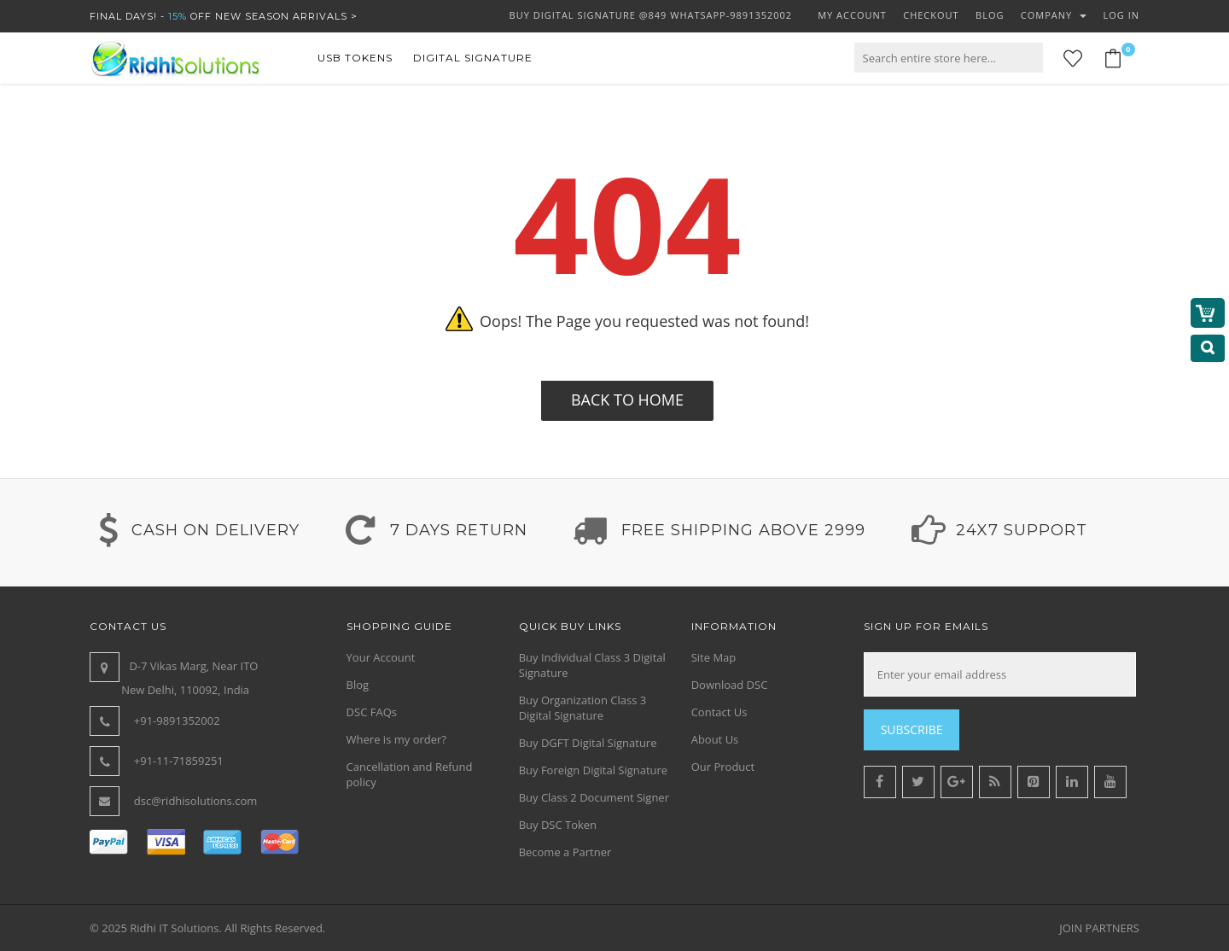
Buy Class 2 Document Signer (594, 797)
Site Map (714, 657)
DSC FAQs (372, 712)
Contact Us (719, 712)
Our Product (723, 766)
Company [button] (1053, 15)
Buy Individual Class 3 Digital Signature (592, 665)
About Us (715, 739)
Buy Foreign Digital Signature (593, 770)
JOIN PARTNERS (1099, 928)
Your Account (381, 657)
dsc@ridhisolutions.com (196, 800)
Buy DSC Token (558, 824)
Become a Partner (565, 852)
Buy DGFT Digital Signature (588, 742)
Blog (358, 684)
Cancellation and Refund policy (410, 774)
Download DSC (729, 684)
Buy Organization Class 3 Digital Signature (583, 707)
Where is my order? (396, 739)
